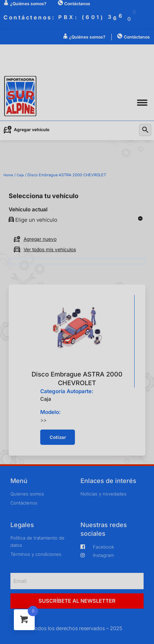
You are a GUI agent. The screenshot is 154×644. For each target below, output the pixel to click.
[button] (142, 102)
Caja (20, 175)
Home (8, 175)
